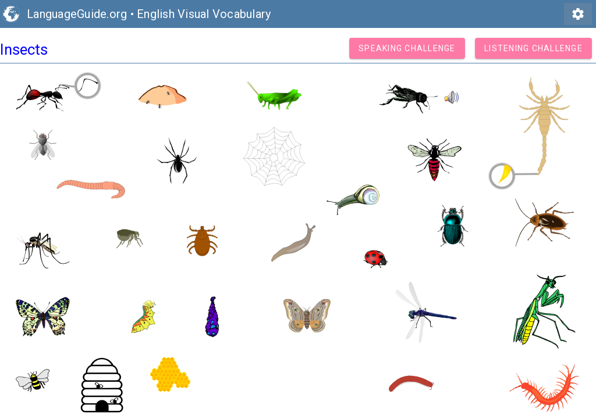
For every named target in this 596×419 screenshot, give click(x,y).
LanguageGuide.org (77, 14)
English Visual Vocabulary (204, 14)
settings (578, 14)
